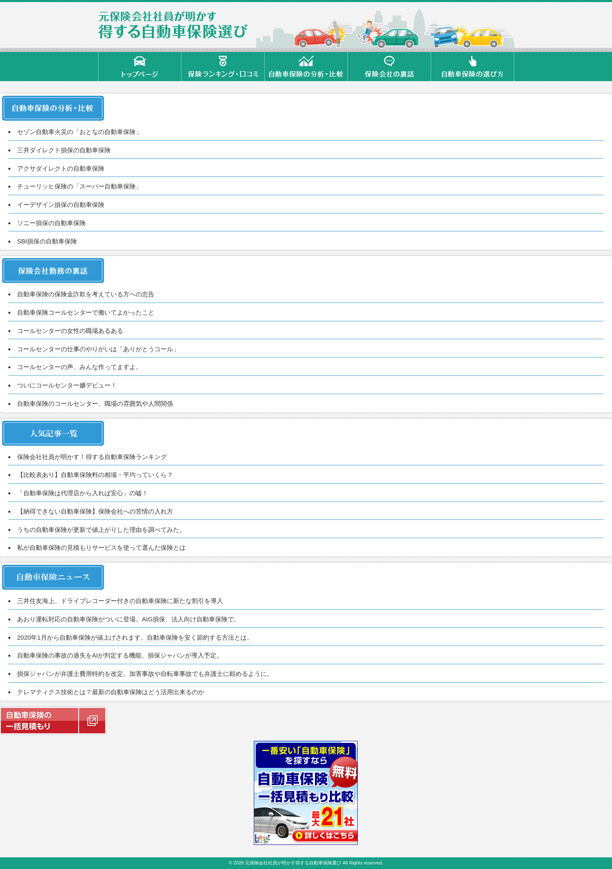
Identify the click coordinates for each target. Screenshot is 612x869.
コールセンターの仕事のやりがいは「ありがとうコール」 (98, 349)
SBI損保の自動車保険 (47, 241)
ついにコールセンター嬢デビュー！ (67, 385)
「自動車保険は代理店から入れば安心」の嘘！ (82, 493)
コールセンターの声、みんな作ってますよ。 (79, 366)
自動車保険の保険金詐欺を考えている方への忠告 (85, 294)
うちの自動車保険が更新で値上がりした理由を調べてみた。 (101, 529)
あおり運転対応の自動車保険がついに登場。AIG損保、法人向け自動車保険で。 (128, 619)
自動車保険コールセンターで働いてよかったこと (85, 312)
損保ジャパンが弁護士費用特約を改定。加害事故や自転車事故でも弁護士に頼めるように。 (145, 673)
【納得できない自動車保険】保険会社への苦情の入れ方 (95, 511)
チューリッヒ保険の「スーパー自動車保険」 (79, 186)
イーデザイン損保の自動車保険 (60, 204)
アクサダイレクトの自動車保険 (60, 168)
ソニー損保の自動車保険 (51, 222)
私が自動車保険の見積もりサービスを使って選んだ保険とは (101, 547)
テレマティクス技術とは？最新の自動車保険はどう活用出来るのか (110, 691)
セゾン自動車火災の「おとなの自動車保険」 (79, 131)
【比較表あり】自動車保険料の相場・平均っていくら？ (95, 474)
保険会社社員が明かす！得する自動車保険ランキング (92, 456)
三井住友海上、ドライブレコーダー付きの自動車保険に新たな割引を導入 (120, 600)
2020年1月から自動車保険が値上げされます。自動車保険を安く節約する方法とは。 (135, 637)
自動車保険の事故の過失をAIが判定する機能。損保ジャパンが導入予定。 (120, 655)
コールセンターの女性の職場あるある (70, 330)
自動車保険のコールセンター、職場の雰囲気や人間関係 (95, 403)
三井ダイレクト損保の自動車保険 (64, 150)
